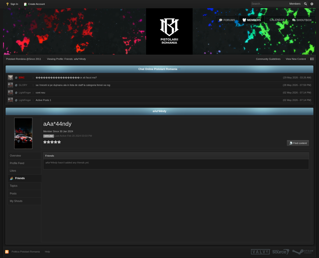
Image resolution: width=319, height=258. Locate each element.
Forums (229, 20)
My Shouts (16, 201)
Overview (15, 155)
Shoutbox (304, 20)
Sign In (12, 4)
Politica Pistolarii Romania (26, 251)
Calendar (277, 19)
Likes (13, 170)
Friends (20, 178)
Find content (298, 143)
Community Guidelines (268, 59)
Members (254, 20)
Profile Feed (17, 163)
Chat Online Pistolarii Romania (158, 69)
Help (47, 251)
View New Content (296, 59)
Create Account (34, 4)
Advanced (312, 4)
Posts (13, 193)
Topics (13, 185)
